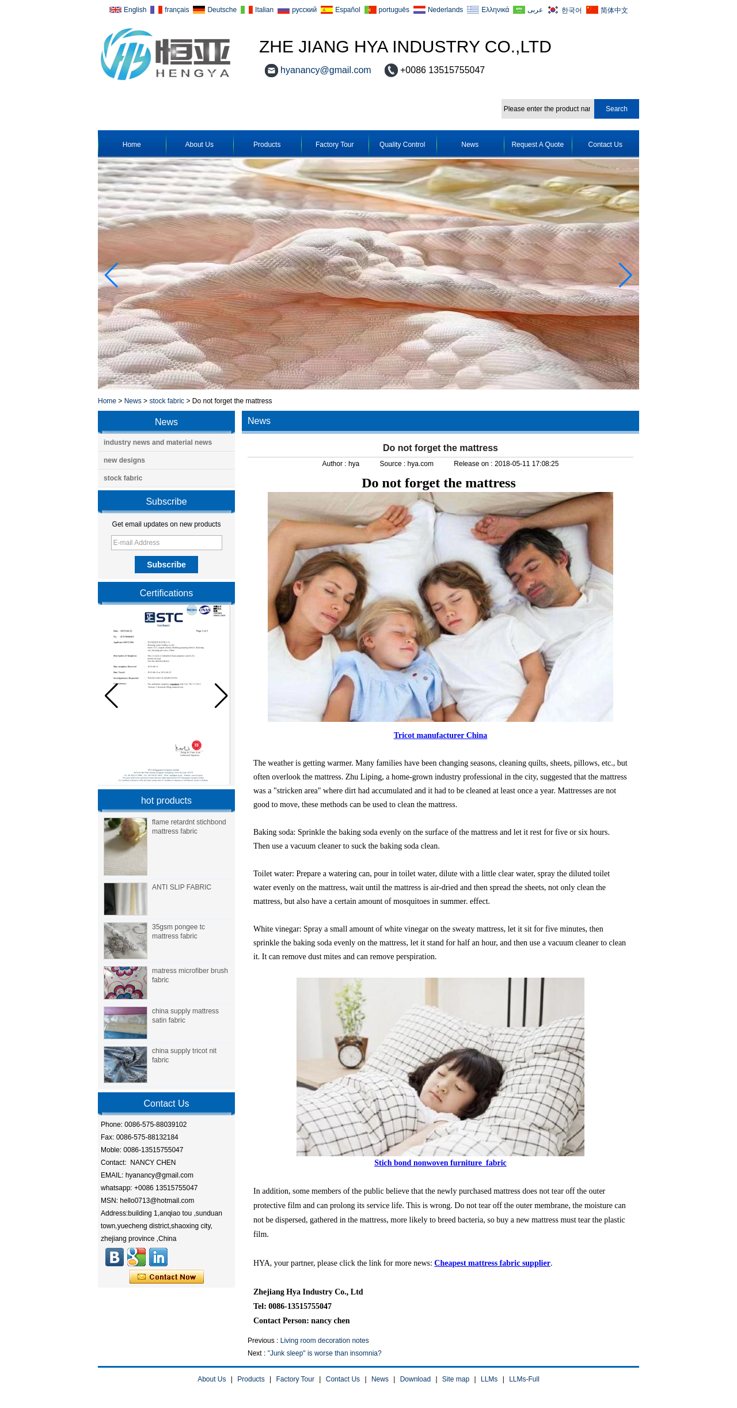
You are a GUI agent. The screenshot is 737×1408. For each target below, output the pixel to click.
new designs (124, 460)
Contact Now (167, 1277)
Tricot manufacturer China (441, 735)
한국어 (571, 10)
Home (132, 145)
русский (304, 10)
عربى (535, 10)
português (394, 10)
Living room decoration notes (324, 1341)
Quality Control (402, 145)
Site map (455, 1379)
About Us (199, 145)
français (177, 10)
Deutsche (222, 10)
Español (347, 10)
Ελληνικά (495, 10)
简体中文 (614, 10)
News (469, 145)
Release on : (474, 464)
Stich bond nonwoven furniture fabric (440, 1163)
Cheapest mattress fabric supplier (492, 1263)
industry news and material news (158, 442)
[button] (625, 275)
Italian (264, 10)
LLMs (489, 1379)
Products (266, 145)
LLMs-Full (524, 1379)
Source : (394, 464)
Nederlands (445, 10)
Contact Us (605, 145)
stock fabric (166, 401)
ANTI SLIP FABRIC (181, 887)
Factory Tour (335, 145)
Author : (335, 464)
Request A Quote (537, 145)
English (135, 10)
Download (415, 1379)
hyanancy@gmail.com (325, 70)
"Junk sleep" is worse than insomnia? (325, 1353)
